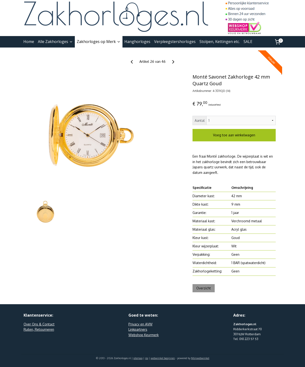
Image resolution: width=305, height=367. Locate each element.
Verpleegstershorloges (175, 41)
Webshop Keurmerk (143, 335)
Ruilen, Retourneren (39, 329)
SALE (248, 41)
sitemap (137, 358)
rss (146, 358)
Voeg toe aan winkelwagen (234, 135)
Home (28, 41)
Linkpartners (137, 329)
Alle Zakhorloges (55, 41)
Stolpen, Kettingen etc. (219, 41)
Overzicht (203, 288)
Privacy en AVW (140, 324)
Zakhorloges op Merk (99, 41)
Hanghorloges (137, 41)
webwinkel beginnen (163, 358)
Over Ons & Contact (39, 324)
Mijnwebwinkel (200, 358)
